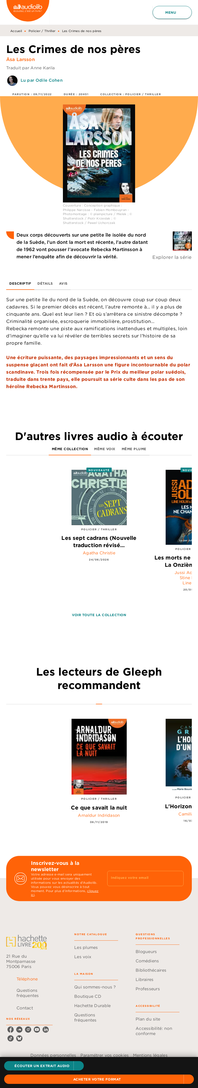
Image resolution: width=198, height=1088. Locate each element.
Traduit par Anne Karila (30, 67)
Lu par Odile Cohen (42, 80)
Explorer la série (172, 257)
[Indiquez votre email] (139, 878)
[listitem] (10, 1029)
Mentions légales (150, 1055)
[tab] (20, 283)
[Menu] (172, 12)
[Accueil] (28, 12)
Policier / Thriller (42, 31)
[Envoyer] (177, 878)
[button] (44, 1065)
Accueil (16, 31)
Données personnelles (53, 1055)
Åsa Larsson (20, 59)
